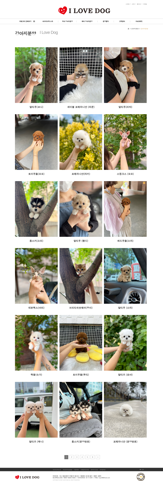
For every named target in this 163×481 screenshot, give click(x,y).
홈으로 (139, 4)
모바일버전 (103, 469)
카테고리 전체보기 (25, 21)
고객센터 (122, 21)
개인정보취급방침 (67, 469)
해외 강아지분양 (87, 21)
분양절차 (106, 21)
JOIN (133, 4)
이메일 (145, 4)
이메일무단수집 (85, 469)
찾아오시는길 (94, 469)
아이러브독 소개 (47, 21)
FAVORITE (139, 21)
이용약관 (76, 469)
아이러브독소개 (57, 469)
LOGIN (128, 4)
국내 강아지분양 (67, 21)
